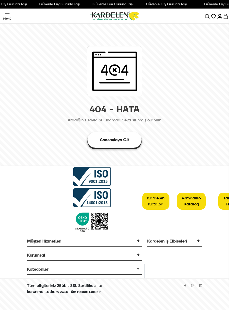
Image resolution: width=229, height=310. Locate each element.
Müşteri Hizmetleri (44, 241)
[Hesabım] (220, 16)
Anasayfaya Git (114, 139)
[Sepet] (226, 16)
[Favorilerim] (214, 16)
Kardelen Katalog (155, 201)
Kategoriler (37, 269)
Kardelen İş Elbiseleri (167, 241)
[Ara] (207, 16)
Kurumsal (36, 255)
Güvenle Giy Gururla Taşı (62, 4)
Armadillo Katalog (191, 201)
